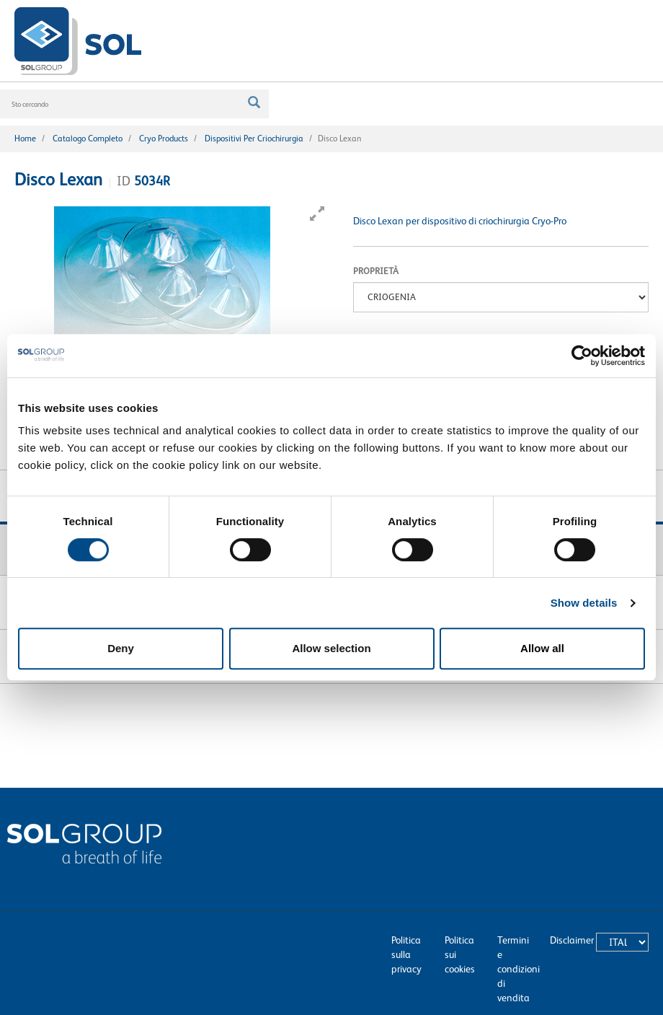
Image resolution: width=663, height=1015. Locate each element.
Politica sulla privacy (406, 954)
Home (25, 138)
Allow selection (331, 648)
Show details (584, 603)
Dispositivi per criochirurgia (254, 138)
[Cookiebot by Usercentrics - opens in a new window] (582, 355)
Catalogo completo (88, 138)
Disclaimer (572, 940)
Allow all (542, 648)
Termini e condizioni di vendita (518, 968)
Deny (120, 648)
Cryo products (163, 138)
